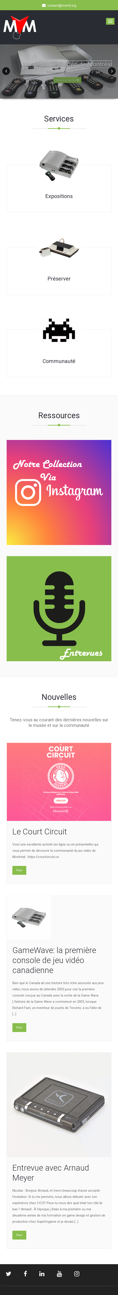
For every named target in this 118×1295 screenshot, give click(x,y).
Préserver (59, 279)
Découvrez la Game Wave (67, 80)
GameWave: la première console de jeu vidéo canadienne (54, 960)
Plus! (19, 870)
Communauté (59, 361)
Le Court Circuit (39, 831)
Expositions (59, 196)
